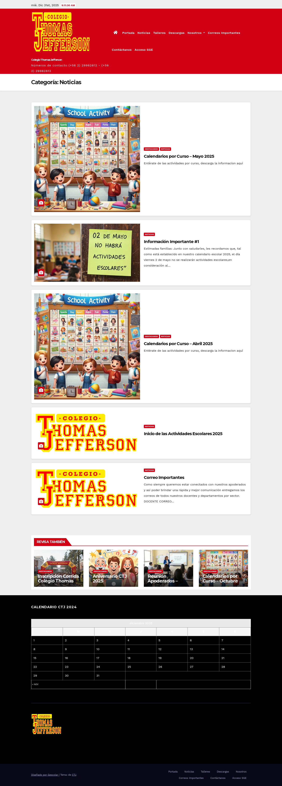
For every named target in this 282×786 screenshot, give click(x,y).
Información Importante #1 (171, 241)
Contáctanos (122, 49)
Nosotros (196, 33)
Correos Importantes (224, 33)
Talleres (159, 33)
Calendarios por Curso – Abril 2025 (178, 343)
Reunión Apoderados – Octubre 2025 (163, 580)
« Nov (35, 684)
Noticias (143, 33)
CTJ (74, 774)
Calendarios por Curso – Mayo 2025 (179, 156)
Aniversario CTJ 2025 (110, 578)
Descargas (177, 33)
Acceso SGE (144, 49)
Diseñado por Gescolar (45, 774)
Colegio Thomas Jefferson (46, 59)
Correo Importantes (164, 477)
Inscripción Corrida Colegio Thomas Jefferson (58, 580)
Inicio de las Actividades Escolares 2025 (183, 433)
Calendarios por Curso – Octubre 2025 (220, 580)
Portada (128, 33)
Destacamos (151, 149)
